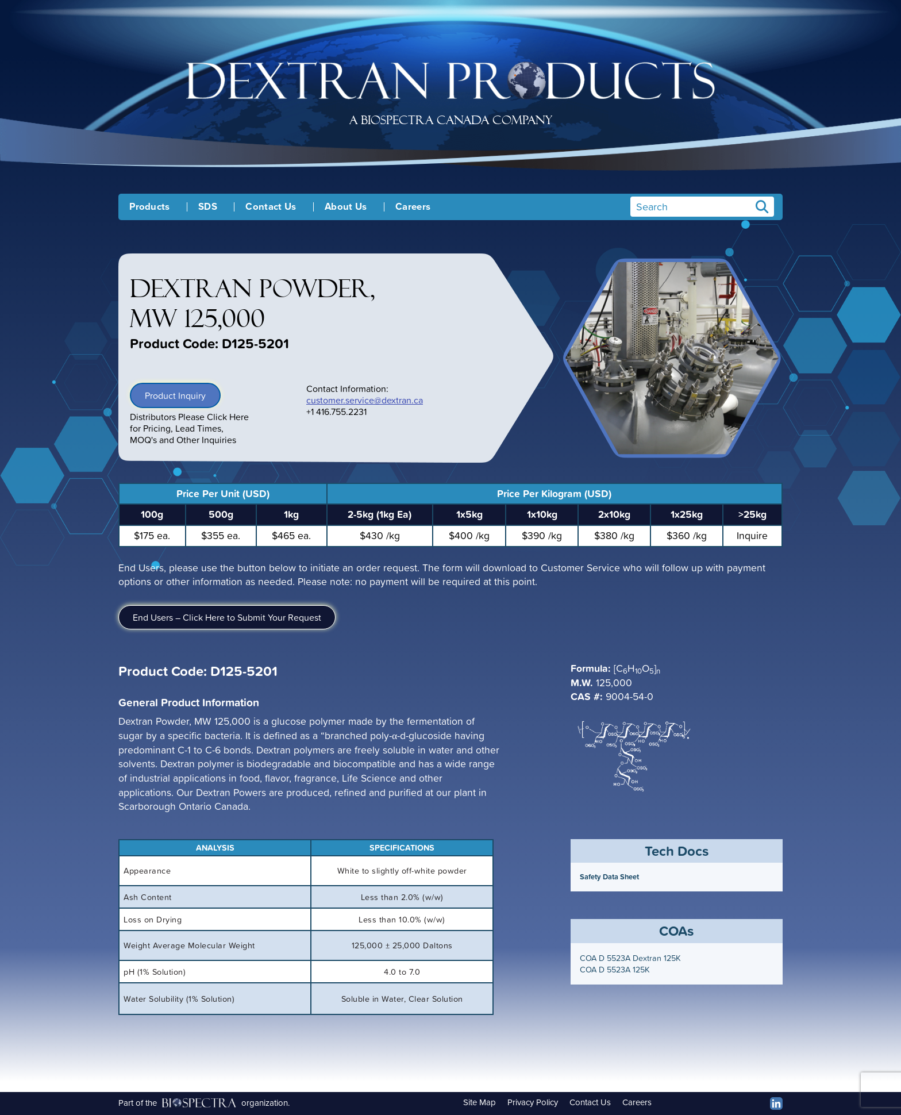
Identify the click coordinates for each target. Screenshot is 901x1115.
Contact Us (270, 207)
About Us (346, 207)
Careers (412, 207)
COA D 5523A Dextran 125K (630, 958)
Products (149, 207)
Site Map (479, 1102)
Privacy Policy (532, 1102)
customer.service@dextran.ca (364, 400)
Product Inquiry (175, 395)
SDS (207, 207)
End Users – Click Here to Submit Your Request (227, 617)
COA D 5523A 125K (615, 969)
